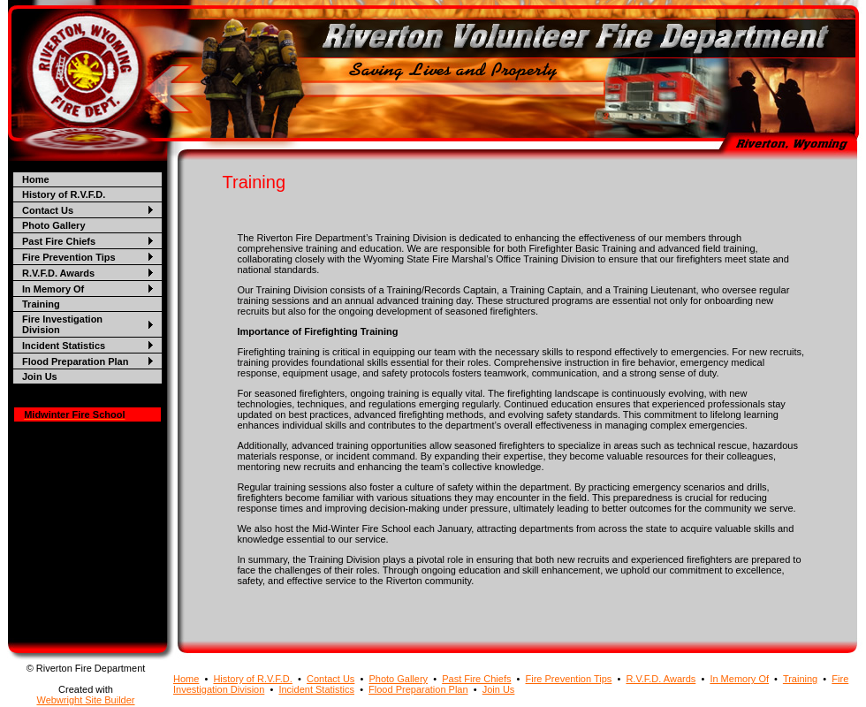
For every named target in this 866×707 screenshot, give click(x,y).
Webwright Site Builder (85, 700)
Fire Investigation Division (62, 324)
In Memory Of (53, 289)
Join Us (39, 376)
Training (41, 304)
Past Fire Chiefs (58, 241)
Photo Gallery (54, 225)
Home (35, 179)
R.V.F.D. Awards (58, 273)
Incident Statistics (63, 345)
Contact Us (47, 210)
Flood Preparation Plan (75, 361)
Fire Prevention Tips (69, 257)
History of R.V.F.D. (63, 194)
